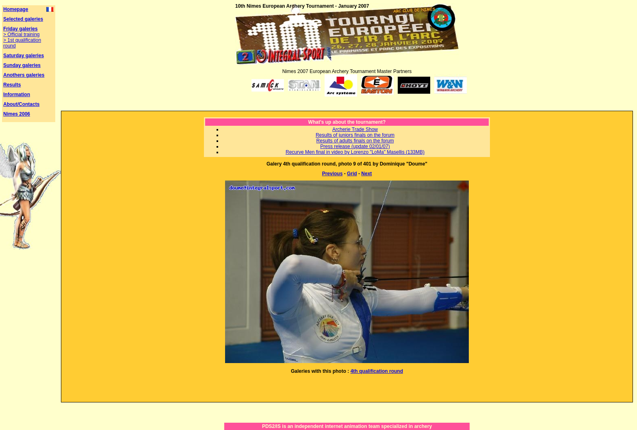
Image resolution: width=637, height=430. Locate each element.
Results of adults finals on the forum (355, 141)
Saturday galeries (23, 55)
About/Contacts (21, 104)
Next (366, 173)
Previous (332, 173)
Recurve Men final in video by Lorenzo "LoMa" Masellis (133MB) (355, 152)
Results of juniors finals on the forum (355, 135)
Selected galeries (23, 19)
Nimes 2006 (16, 114)
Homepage (15, 9)
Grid (352, 173)
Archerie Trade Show (355, 129)
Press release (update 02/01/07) (355, 146)
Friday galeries (20, 29)
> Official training (21, 34)
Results (12, 85)
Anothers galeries (23, 75)
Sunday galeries (22, 65)
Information (16, 94)
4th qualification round (377, 371)
